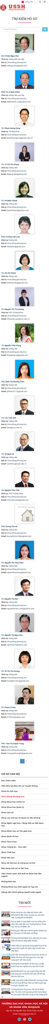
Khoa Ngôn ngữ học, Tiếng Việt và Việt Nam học (22, 824)
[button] (27, 2)
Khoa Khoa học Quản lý (12, 807)
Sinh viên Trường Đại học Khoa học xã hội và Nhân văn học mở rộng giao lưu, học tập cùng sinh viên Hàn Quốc (29, 957)
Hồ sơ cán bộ (10, 774)
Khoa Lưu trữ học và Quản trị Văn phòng (20, 818)
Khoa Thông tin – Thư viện (14, 847)
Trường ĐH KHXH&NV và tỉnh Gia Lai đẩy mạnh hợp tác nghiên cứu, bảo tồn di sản (27, 965)
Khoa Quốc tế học (9, 836)
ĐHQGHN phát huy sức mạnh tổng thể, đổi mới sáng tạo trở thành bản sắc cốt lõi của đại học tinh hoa (28, 973)
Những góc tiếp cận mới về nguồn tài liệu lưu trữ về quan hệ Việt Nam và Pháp (29, 932)
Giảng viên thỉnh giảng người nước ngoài (21, 892)
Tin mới (24, 903)
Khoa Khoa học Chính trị (13, 802)
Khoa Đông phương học (17, 62)
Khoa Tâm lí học (9, 842)
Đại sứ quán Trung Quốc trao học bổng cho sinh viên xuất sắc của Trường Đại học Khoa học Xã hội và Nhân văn (28, 924)
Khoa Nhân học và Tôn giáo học (16, 831)
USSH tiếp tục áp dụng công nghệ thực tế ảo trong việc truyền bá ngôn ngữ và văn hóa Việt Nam (29, 948)
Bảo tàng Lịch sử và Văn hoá (14, 868)
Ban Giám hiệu (8, 780)
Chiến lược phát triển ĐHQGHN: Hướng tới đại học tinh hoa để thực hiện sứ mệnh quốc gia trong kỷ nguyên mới (29, 982)
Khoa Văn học (8, 857)
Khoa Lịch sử (7, 812)
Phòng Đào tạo (8, 881)
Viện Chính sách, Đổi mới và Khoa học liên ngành (21, 874)
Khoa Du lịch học (9, 791)
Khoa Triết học (8, 852)
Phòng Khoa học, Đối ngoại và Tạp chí (19, 887)
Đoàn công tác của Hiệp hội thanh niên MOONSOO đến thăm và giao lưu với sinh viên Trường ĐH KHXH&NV (27, 915)
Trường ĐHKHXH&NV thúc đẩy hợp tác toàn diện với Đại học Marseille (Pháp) (29, 939)
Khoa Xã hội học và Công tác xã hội (18, 863)
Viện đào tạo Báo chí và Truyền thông (19, 786)
